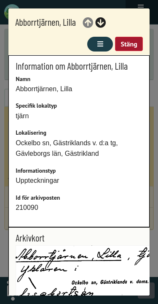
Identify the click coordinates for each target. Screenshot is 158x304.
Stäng (129, 44)
